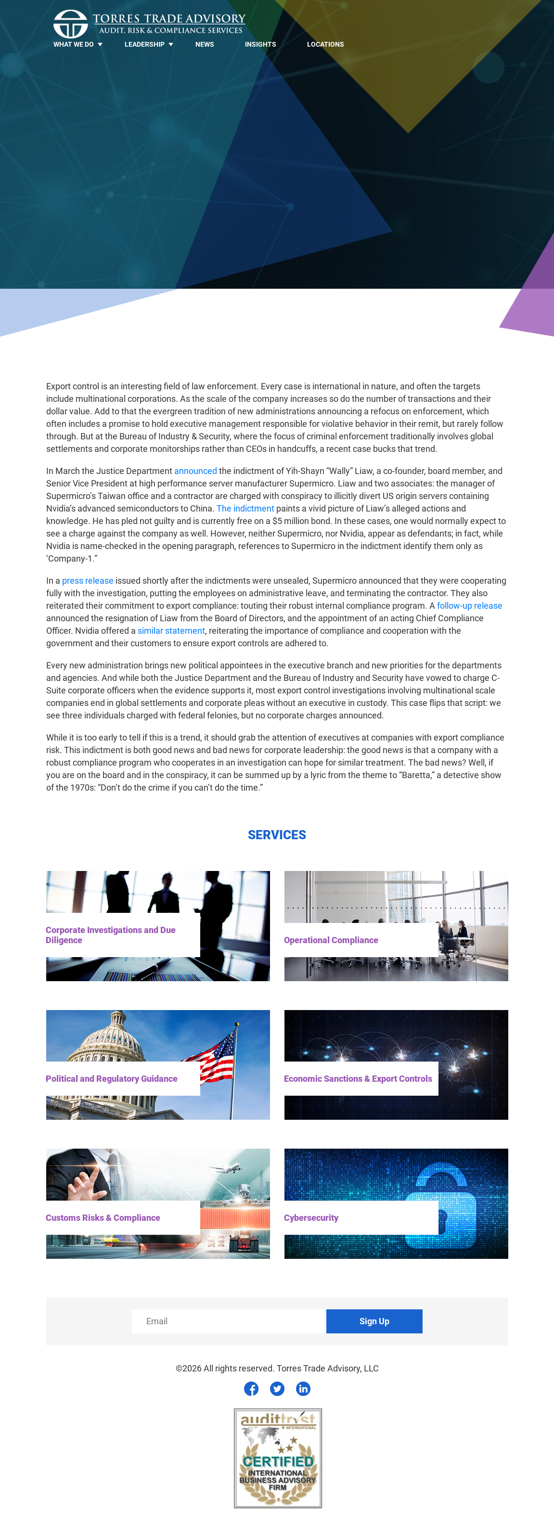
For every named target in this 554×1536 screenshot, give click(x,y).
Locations (325, 44)
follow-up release (469, 606)
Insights (260, 44)
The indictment (245, 508)
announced (195, 471)
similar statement (171, 631)
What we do (73, 44)
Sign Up (374, 1321)
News (204, 44)
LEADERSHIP (145, 44)
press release (88, 581)
